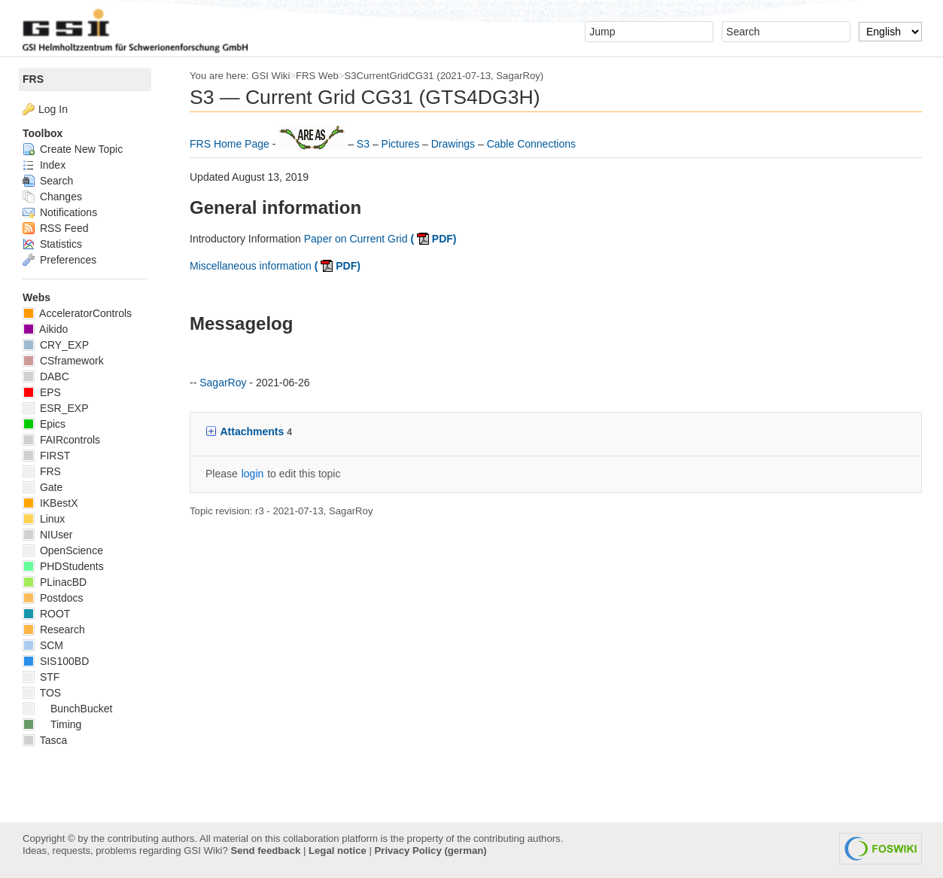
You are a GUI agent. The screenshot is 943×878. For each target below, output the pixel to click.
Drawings (454, 144)
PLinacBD (55, 582)
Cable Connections (531, 144)
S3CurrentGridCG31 (389, 75)
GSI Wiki (270, 75)
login (253, 474)
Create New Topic (73, 149)
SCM (43, 645)
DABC (46, 376)
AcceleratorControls (77, 313)
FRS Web (317, 75)
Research (54, 629)
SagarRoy (518, 75)
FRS (33, 79)
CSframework (63, 361)
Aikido (45, 329)
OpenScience (63, 550)
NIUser (47, 535)
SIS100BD (56, 661)
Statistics (52, 244)
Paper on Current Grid (380, 239)
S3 (365, 144)
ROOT (46, 614)
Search (48, 181)
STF (41, 677)
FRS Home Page (231, 144)
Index (44, 165)
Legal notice (338, 850)
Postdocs (53, 598)
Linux (44, 519)
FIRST (46, 456)
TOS (42, 693)
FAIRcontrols (61, 440)
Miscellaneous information (275, 266)
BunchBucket (67, 709)
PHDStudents (63, 566)
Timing (52, 724)
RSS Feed (55, 228)
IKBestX (50, 503)
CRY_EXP (56, 345)
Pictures (402, 144)
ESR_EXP (55, 408)
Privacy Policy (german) (431, 850)
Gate (42, 487)
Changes (52, 197)
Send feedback (265, 850)
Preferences (59, 260)
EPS (42, 392)
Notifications (60, 212)
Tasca (45, 740)
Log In (53, 109)
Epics (44, 424)
